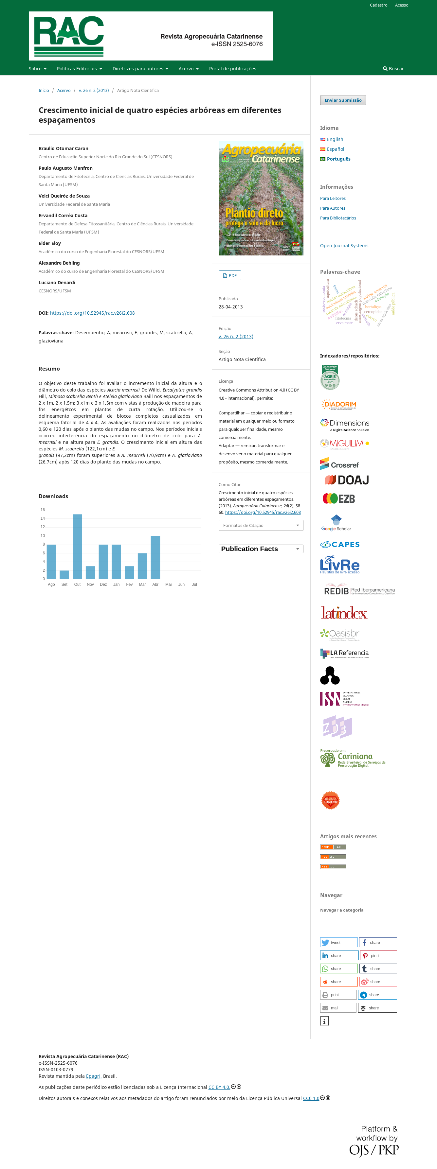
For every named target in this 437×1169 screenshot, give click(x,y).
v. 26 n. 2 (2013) (94, 90)
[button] (339, 942)
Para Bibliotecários (338, 218)
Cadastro (379, 5)
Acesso (402, 5)
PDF (232, 275)
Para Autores (332, 208)
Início (44, 90)
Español (335, 149)
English (335, 139)
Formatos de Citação (243, 525)
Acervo (187, 68)
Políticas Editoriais (77, 68)
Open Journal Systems (344, 245)
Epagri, (94, 1076)
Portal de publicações (232, 68)
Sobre (36, 68)
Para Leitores (333, 198)
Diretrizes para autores (139, 68)
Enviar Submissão (343, 100)
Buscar (393, 68)
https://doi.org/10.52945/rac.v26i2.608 (92, 313)
